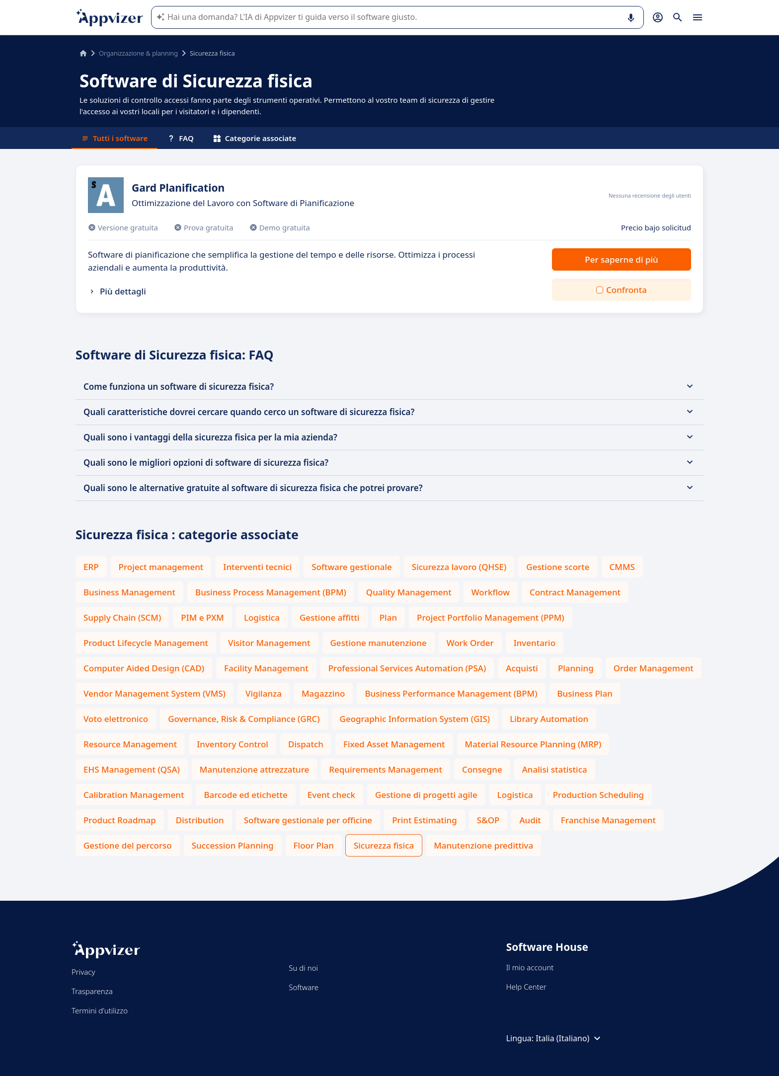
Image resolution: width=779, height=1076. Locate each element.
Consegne (482, 769)
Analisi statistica (554, 769)
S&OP (488, 820)
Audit (530, 820)
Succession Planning (233, 845)
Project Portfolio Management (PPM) (490, 617)
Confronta (626, 289)
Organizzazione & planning (138, 53)
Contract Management (575, 592)
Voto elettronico (115, 718)
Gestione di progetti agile (426, 794)
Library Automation (549, 718)
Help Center (526, 987)
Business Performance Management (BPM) (451, 693)
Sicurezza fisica (384, 845)
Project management (161, 567)
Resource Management (130, 744)
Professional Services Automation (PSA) (407, 668)
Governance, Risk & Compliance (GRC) (243, 718)
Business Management (129, 592)
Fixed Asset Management (394, 744)
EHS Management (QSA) (131, 769)
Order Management (654, 668)
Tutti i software (114, 138)
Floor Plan (314, 845)
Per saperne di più (621, 259)
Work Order (470, 642)
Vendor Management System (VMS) (154, 693)
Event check (331, 794)
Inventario (534, 642)
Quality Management (409, 592)
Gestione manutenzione (378, 642)
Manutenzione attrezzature (254, 769)
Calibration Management (133, 794)
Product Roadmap (119, 820)
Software (303, 987)
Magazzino (323, 693)
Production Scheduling (598, 794)
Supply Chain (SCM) (122, 617)
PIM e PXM (202, 617)
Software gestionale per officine (308, 820)
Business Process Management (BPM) (270, 592)
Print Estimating (424, 820)
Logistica (262, 617)
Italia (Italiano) (569, 1038)
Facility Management (266, 668)
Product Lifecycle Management (145, 642)
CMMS (622, 567)
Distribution (200, 820)
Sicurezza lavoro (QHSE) (459, 567)
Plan (388, 617)
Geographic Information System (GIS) (415, 718)
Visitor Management (269, 642)
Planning (576, 668)
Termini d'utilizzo (100, 1010)
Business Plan (585, 693)
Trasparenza (92, 991)
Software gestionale (352, 567)
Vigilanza (263, 693)
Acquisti (522, 668)
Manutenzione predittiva (483, 845)
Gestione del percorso (127, 845)
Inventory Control (232, 744)
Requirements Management (385, 769)
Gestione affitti (330, 617)
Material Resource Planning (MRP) (533, 744)
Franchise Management (608, 820)
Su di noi (303, 968)
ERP (91, 567)
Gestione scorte (557, 567)
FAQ (180, 138)
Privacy (83, 972)
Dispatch (305, 744)
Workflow (490, 592)
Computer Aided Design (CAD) (143, 668)
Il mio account (530, 967)
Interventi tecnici (257, 567)
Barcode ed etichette (245, 794)
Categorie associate (255, 138)
